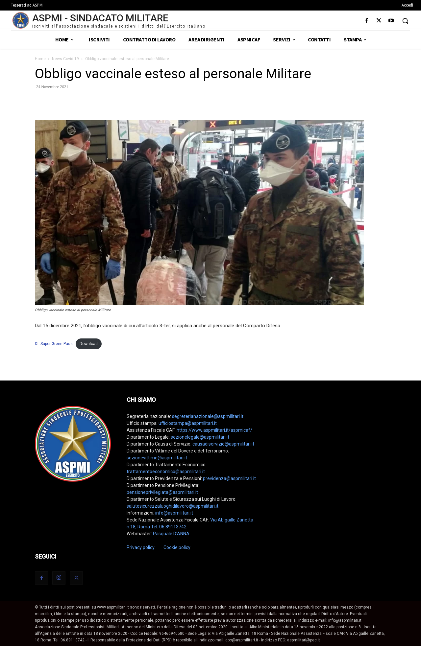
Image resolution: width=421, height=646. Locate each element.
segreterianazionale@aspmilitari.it (207, 416)
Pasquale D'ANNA (171, 533)
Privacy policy (141, 547)
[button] (405, 21)
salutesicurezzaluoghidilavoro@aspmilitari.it (172, 506)
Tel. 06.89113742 (168, 526)
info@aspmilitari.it (174, 513)
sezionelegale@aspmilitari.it (200, 437)
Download (89, 343)
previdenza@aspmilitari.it (229, 478)
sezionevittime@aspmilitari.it (157, 457)
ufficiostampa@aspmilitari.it (188, 423)
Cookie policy (176, 547)
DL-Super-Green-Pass (54, 343)
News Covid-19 (65, 59)
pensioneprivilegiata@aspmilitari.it (162, 492)
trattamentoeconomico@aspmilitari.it (166, 471)
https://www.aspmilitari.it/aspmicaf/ (214, 430)
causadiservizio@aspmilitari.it (223, 444)
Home (40, 59)
